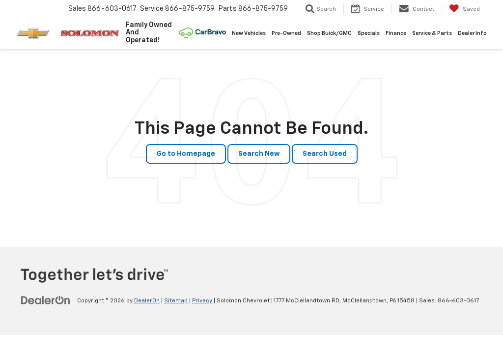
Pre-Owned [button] (286, 33)
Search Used (325, 153)
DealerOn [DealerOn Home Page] (147, 301)
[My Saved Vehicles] (464, 9)
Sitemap (176, 301)
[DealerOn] (46, 300)
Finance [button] (396, 33)
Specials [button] (369, 33)
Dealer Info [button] (472, 33)
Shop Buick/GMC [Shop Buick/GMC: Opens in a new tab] (329, 33)
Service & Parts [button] (432, 33)
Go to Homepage (186, 153)
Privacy (202, 301)
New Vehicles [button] (249, 33)
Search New (258, 153)
